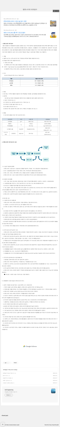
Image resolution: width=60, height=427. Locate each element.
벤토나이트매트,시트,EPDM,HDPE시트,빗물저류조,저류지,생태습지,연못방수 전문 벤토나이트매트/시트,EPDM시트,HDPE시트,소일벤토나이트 (25, 24)
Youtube (14, 424)
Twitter (7, 424)
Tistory (50, 424)
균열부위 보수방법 (7, 378)
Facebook (11, 424)
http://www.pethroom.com (9, 30)
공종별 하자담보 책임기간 (9, 373)
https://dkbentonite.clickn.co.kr (10, 18)
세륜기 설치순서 (6, 380)
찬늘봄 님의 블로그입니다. (11, 392)
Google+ (17, 424)
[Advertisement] (30, 346)
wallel (57, 424)
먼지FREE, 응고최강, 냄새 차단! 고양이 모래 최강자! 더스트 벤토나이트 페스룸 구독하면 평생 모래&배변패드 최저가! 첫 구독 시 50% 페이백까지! (25, 35)
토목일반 (5, 369)
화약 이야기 (5, 375)
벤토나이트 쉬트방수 (30, 9)
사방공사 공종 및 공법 (8, 382)
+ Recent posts (4, 415)
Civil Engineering (9, 390)
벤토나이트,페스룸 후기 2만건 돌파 (14, 32)
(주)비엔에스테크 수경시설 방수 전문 (15, 21)
